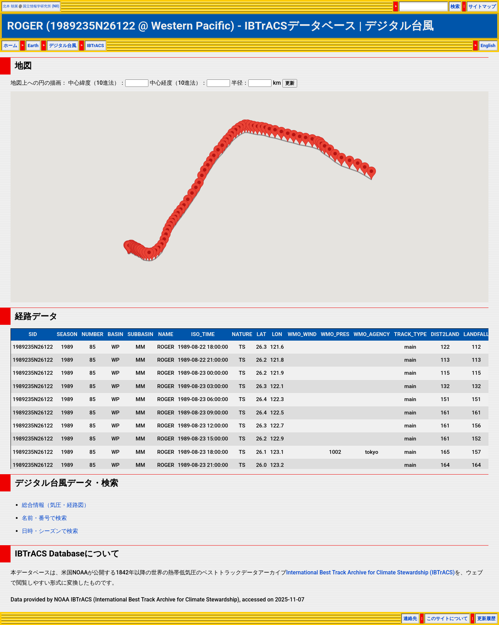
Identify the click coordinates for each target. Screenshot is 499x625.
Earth (33, 45)
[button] (149, 254)
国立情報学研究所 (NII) (41, 6)
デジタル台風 (62, 45)
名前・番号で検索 (44, 518)
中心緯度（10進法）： (108, 82)
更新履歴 (486, 618)
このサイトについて (447, 618)
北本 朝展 (10, 6)
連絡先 (410, 618)
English (488, 45)
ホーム (10, 45)
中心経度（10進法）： (190, 82)
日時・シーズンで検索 (50, 531)
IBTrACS (95, 45)
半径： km (256, 82)
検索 (455, 6)
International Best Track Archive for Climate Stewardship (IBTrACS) (370, 572)
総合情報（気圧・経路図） (55, 505)
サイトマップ (482, 6)
